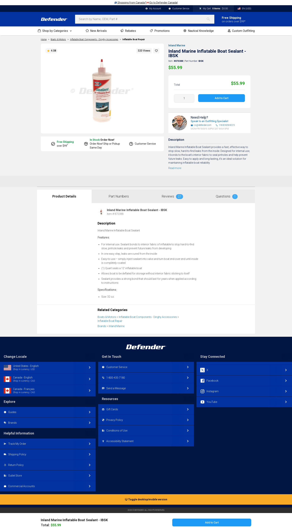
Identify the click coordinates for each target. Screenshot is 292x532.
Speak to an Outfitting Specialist (209, 121)
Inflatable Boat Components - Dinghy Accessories (148, 317)
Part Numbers (119, 196)
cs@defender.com (201, 125)
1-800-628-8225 (225, 125)
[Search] (210, 19)
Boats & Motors (107, 317)
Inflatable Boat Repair (133, 39)
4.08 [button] (51, 50)
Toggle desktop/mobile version (146, 499)
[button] (156, 50)
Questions (227, 196)
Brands (102, 326)
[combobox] (144, 19)
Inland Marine (176, 45)
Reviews (172, 196)
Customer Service (179, 8)
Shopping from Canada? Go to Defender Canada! (146, 2)
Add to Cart (221, 98)
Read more (174, 168)
